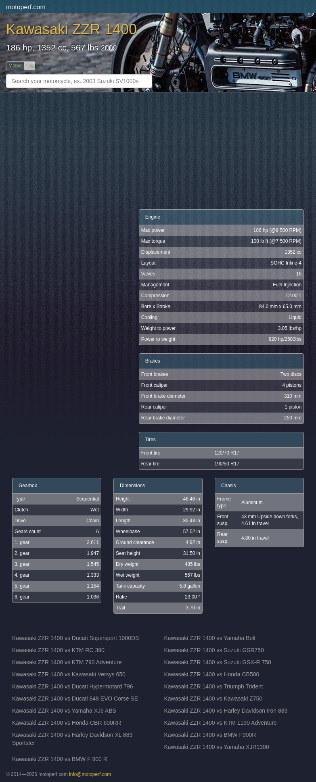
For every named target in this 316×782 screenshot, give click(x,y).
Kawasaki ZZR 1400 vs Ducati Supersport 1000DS (75, 638)
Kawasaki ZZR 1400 (71, 29)
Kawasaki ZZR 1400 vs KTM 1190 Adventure (220, 722)
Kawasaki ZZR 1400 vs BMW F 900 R (59, 759)
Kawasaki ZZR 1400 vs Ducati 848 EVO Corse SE (75, 698)
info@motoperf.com (90, 774)
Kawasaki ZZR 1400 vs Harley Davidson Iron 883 (226, 710)
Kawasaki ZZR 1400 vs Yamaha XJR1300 (216, 747)
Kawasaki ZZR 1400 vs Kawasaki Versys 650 (69, 674)
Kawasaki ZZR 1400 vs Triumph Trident (213, 686)
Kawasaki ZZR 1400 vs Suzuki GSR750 (214, 650)
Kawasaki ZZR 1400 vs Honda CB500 (211, 674)
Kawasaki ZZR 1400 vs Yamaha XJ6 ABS (64, 710)
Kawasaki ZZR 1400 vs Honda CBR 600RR (66, 722)
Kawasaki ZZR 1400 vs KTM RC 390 (58, 650)
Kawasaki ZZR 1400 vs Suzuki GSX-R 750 (217, 662)
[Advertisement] (158, 150)
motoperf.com (26, 7)
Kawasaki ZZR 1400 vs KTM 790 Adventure (67, 662)
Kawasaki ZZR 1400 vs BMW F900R (210, 735)
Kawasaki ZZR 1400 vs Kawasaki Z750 (213, 698)
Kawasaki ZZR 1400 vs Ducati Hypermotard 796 (72, 686)
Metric (15, 66)
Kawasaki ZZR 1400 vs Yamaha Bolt (210, 638)
